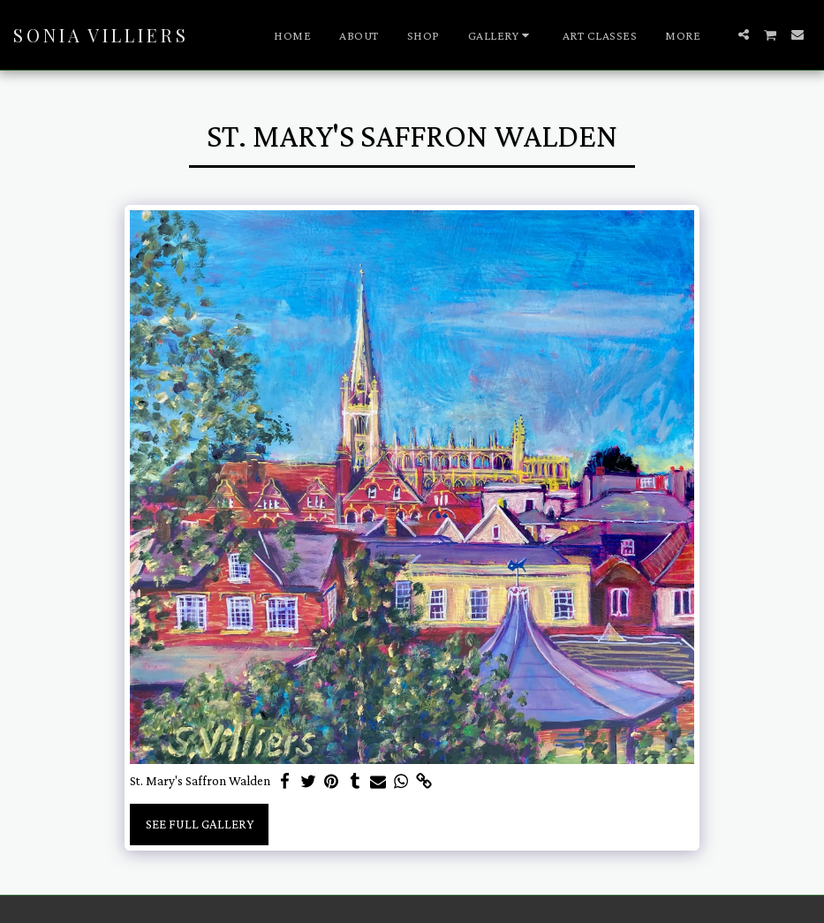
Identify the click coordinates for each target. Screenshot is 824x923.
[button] (501, 35)
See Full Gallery (199, 824)
